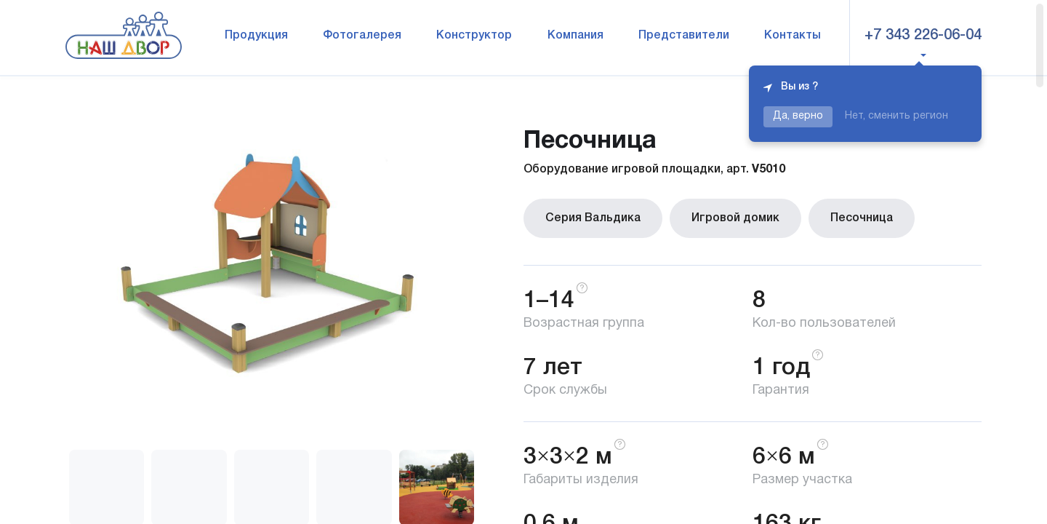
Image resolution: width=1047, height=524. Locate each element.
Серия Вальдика (593, 218)
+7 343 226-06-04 (923, 35)
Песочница (861, 218)
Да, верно (798, 116)
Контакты (792, 36)
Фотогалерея (362, 36)
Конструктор (474, 36)
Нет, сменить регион (896, 116)
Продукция (256, 36)
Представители (683, 36)
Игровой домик (735, 218)
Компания (575, 36)
